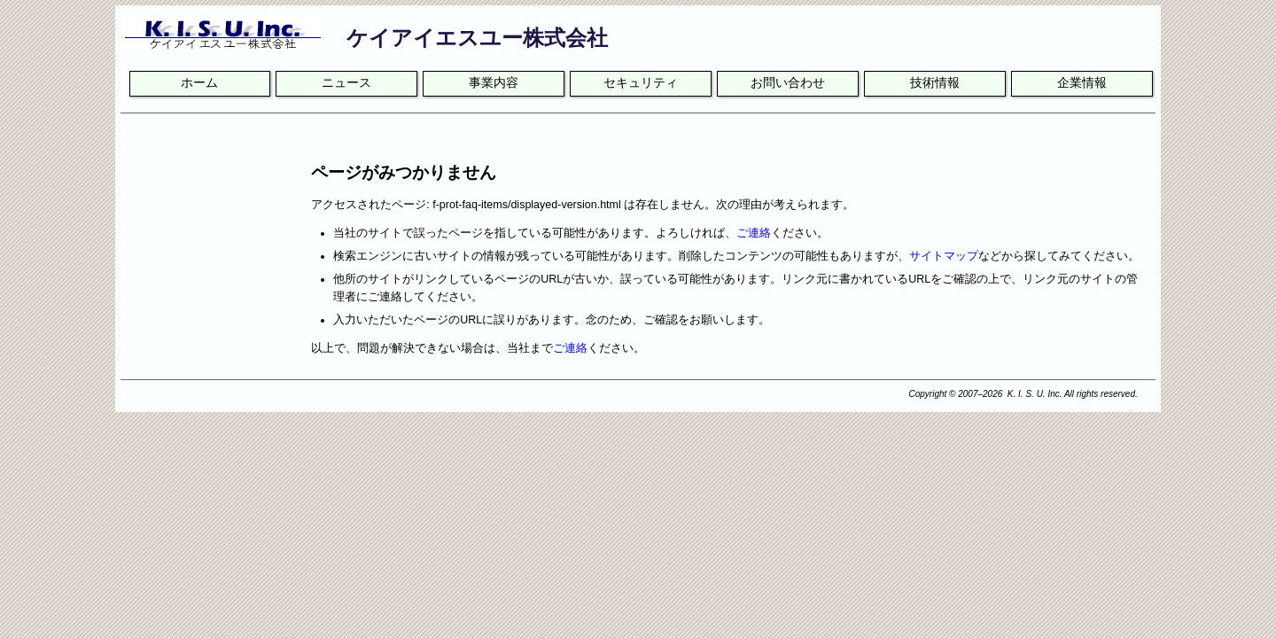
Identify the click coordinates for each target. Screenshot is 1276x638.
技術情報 (935, 82)
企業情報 (1082, 82)
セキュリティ (640, 82)
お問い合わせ (788, 82)
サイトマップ (943, 256)
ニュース (346, 82)
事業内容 (493, 82)
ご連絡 (753, 233)
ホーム (199, 82)
